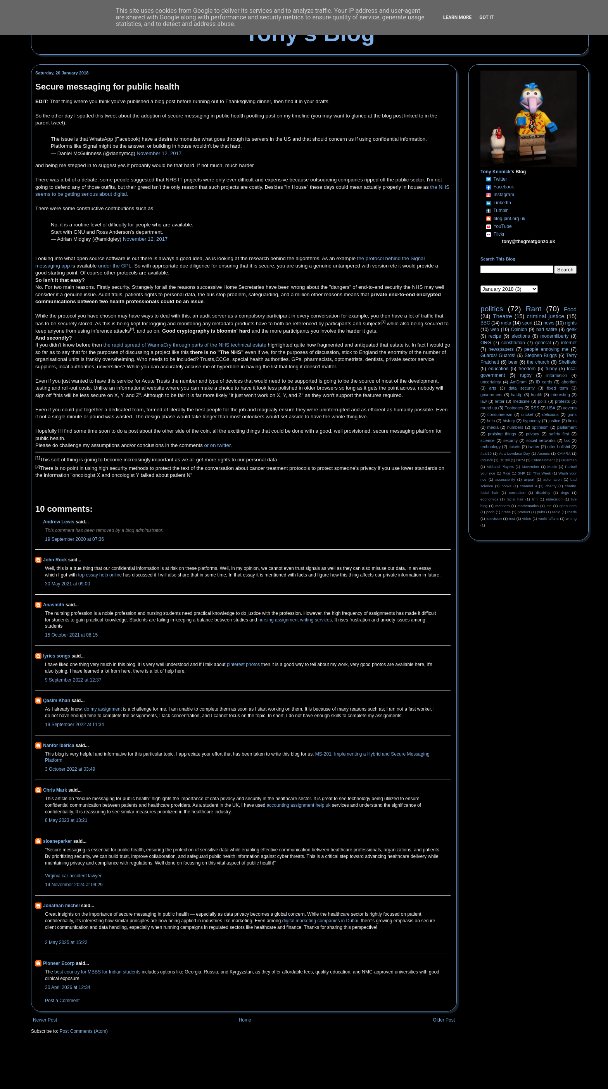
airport (529, 479)
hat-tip (517, 394)
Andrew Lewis (58, 522)
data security (521, 388)
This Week (542, 473)
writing (571, 518)
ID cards (544, 382)
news (548, 323)
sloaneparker (57, 841)
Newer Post (45, 1020)
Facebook (504, 187)
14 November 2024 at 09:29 (74, 884)
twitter (533, 446)
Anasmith (53, 604)
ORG (485, 342)
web (495, 329)
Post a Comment (62, 1000)
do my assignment (103, 709)
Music (552, 466)
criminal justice (546, 316)
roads (572, 512)
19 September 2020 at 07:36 (74, 539)
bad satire (546, 329)
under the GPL (114, 266)
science (487, 440)
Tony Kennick (495, 171)
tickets (515, 446)
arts (492, 388)
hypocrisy (532, 420)
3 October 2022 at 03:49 (70, 769)
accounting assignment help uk (299, 805)
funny (551, 368)
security (510, 440)
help (491, 420)
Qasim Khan (56, 700)
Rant (534, 309)
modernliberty (555, 336)
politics (491, 309)
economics (489, 499)
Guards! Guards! (497, 355)
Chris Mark (55, 790)
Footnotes (513, 408)
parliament (567, 427)
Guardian (569, 460)
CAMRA (564, 453)
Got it (486, 17)
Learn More (457, 17)
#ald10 (486, 453)
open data (568, 506)
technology (490, 446)
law (483, 401)
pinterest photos (243, 664)
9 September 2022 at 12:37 (73, 680)
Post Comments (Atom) (83, 1031)
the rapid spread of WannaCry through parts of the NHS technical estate (185, 345)
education (498, 368)
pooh (490, 512)
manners (502, 506)
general (543, 342)
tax (567, 440)
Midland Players (500, 466)
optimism (540, 427)
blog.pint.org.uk (509, 218)
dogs (565, 492)
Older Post (444, 1020)
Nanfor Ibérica (58, 745)
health (536, 394)
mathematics (528, 506)
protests (562, 401)
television (494, 518)
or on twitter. (218, 445)
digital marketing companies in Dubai (320, 920)
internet (569, 342)
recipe (495, 336)
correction (517, 492)
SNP (521, 473)
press (505, 512)
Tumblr (500, 210)
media (493, 427)
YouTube (502, 226)
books (506, 486)
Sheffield (567, 362)
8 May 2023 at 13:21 (66, 820)
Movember (530, 466)
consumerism (499, 414)
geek (572, 329)
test (512, 518)
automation (552, 479)
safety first (559, 433)
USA (551, 408)
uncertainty (490, 382)
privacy (532, 433)
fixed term (557, 388)
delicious (550, 414)
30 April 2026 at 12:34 (67, 987)
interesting (560, 394)
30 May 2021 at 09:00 (67, 584)
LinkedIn (502, 202)
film (535, 499)
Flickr (499, 234)
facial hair (515, 499)
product (524, 512)
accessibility (505, 479)
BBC (485, 323)
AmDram (518, 382)
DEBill (504, 460)
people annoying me (546, 349)
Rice (506, 473)
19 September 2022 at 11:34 (74, 724)
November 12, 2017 (159, 153)
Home (245, 1020)
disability (543, 492)
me (548, 506)
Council (486, 460)
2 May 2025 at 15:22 (66, 942)
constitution (513, 342)
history (509, 420)
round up (488, 408)
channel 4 (528, 486)
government (491, 394)
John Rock (55, 560)
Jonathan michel (61, 905)
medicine (521, 401)
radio (556, 512)
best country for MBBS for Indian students (98, 972)
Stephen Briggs (541, 355)
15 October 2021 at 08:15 (71, 635)
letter (499, 401)
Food (570, 309)
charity (551, 486)
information (556, 375)
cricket (527, 414)
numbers (515, 427)
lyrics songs (56, 656)
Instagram (504, 194)
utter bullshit (559, 446)
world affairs (548, 518)
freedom (526, 368)
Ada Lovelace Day (514, 453)
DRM (520, 460)
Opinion (519, 329)
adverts (570, 408)
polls (542, 401)
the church (538, 362)
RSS (535, 408)
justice (554, 420)
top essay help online (100, 575)
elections (520, 336)
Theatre (502, 316)
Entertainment (543, 460)
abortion (569, 382)
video (526, 518)
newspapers (501, 349)
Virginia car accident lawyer (73, 875)
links (572, 420)
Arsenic (543, 453)
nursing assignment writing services (295, 620)
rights (571, 323)
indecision (554, 499)
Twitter (500, 179)
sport (527, 323)
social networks (540, 440)
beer (513, 362)
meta (506, 323)
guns (572, 414)
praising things (502, 433)
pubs (541, 512)
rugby (526, 375)
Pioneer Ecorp (58, 963)
